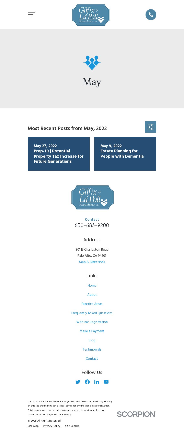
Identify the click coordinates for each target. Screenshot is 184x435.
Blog (92, 340)
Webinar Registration (92, 322)
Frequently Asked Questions (92, 313)
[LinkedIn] (96, 381)
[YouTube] (106, 381)
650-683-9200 (92, 225)
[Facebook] (87, 381)
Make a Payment (92, 331)
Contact (92, 359)
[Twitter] (78, 381)
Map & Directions (92, 262)
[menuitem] (33, 426)
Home (92, 286)
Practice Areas (91, 304)
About (92, 295)
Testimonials (91, 349)
